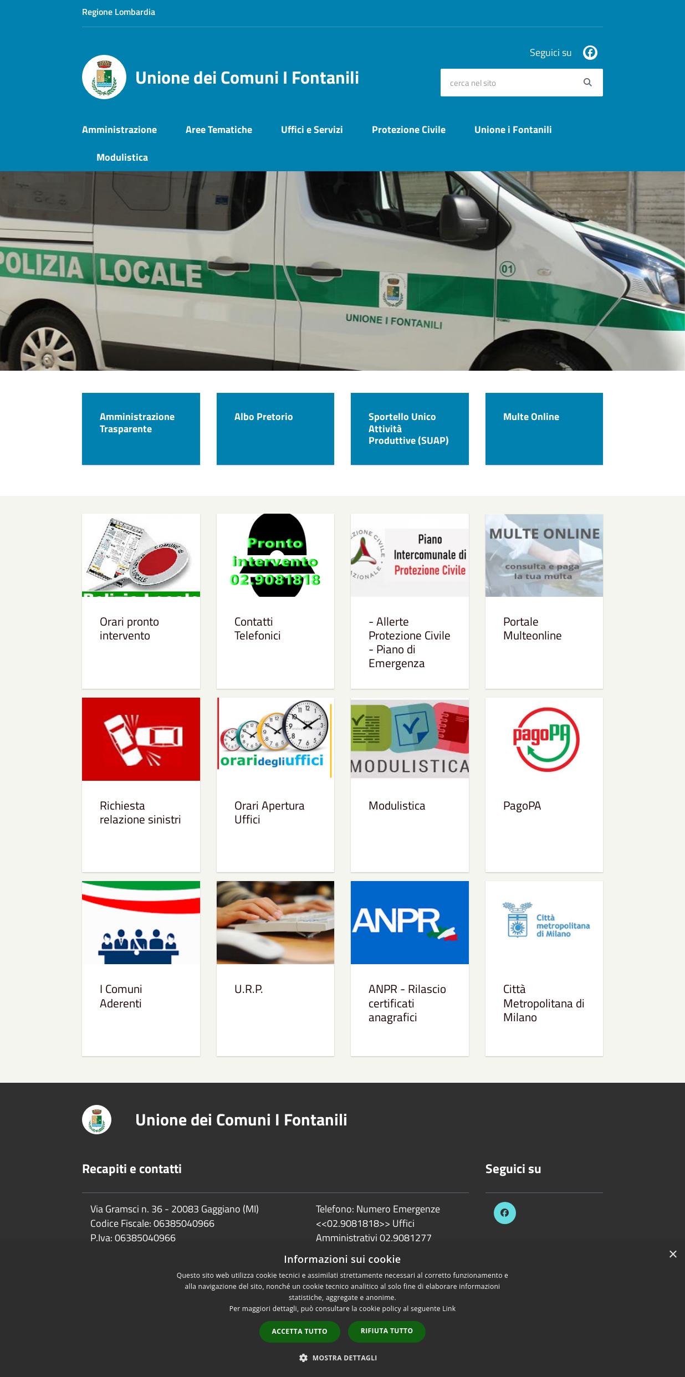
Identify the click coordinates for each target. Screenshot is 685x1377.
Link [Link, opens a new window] (449, 1308)
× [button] (672, 1255)
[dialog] (342, 1310)
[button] (342, 1357)
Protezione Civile (409, 129)
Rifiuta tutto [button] (387, 1330)
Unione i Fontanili (513, 129)
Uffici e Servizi (312, 129)
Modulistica (122, 157)
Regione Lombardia (118, 11)
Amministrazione (119, 129)
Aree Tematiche (219, 129)
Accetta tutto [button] (300, 1331)
